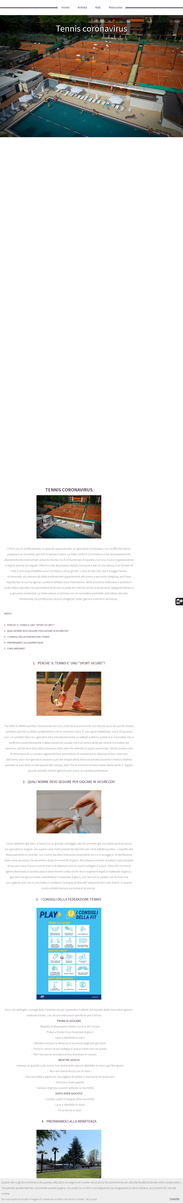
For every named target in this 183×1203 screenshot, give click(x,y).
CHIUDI (174, 1199)
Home (65, 7)
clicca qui (90, 1199)
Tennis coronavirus (91, 28)
